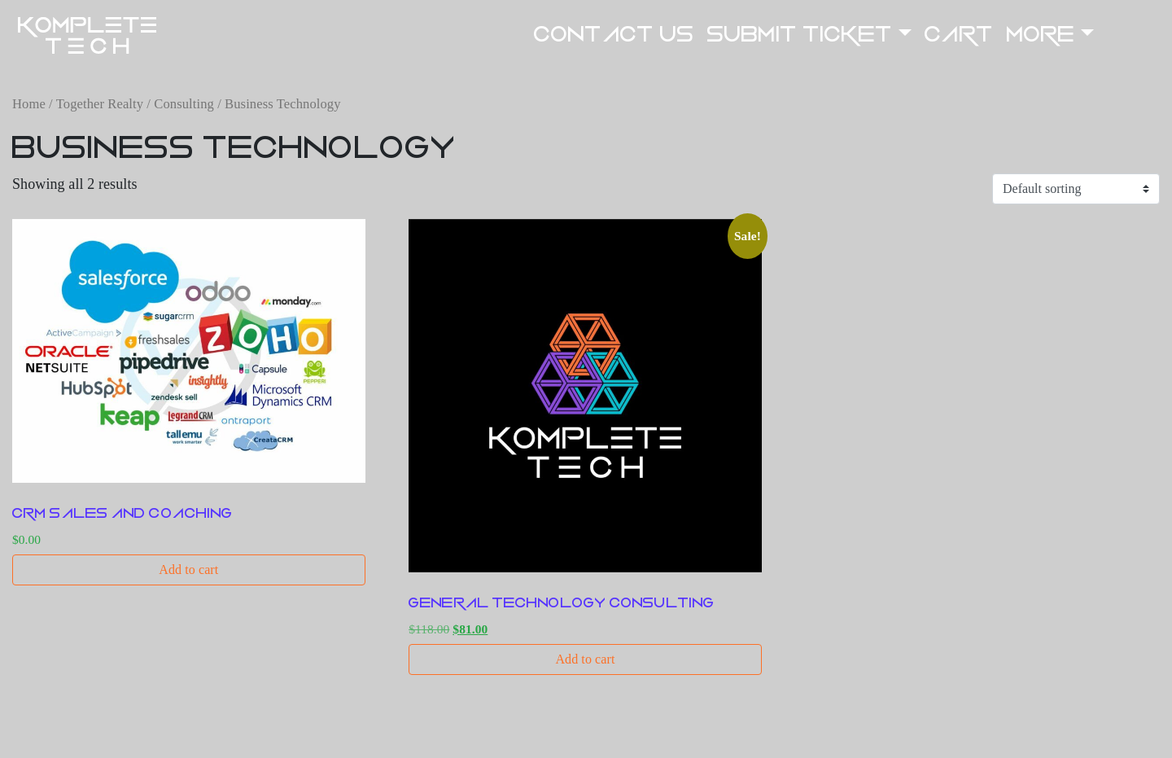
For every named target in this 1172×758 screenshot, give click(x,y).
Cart (959, 34)
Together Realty (99, 104)
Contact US (614, 34)
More (1041, 34)
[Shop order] (1076, 188)
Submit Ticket (800, 34)
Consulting (184, 104)
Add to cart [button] (188, 569)
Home (29, 104)
